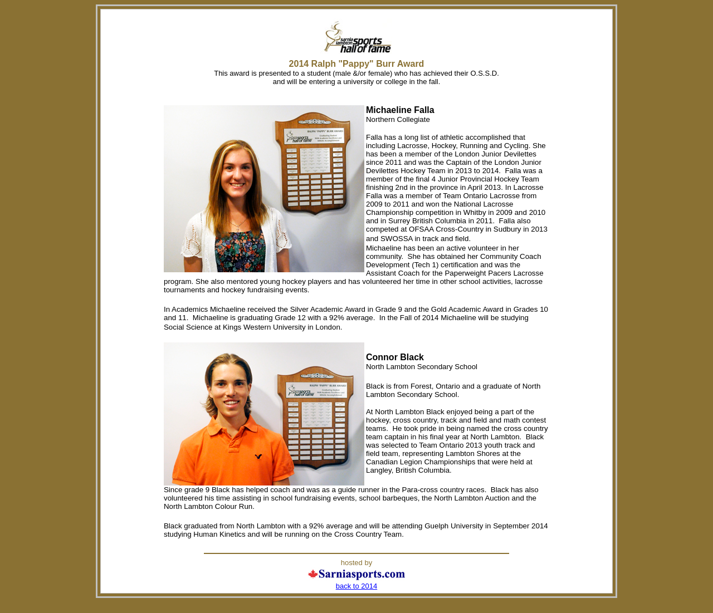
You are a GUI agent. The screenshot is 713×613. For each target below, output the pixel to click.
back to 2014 (356, 586)
